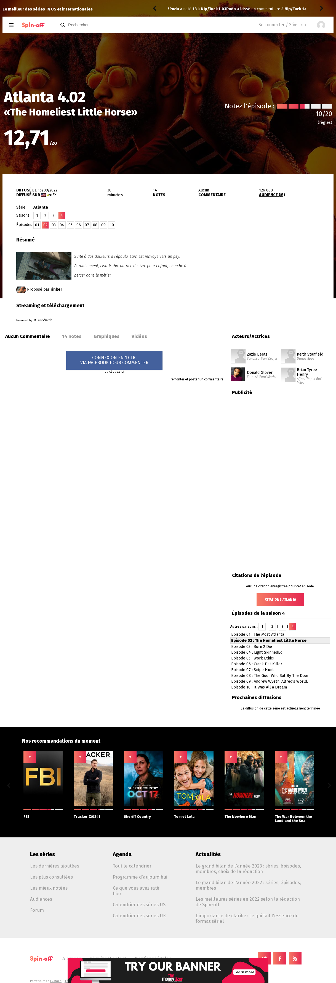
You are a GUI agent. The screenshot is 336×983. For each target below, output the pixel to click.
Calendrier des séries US (139, 904)
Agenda (122, 854)
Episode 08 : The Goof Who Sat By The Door (270, 675)
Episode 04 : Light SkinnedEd (256, 652)
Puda (174, 9)
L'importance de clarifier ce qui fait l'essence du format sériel (247, 918)
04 (62, 225)
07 (87, 225)
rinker (56, 289)
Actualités (208, 854)
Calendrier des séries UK (139, 915)
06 (78, 225)
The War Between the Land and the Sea (294, 816)
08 (95, 225)
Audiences (41, 899)
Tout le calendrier (132, 866)
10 (112, 225)
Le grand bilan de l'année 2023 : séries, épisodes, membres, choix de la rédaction (248, 868)
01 (37, 225)
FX (54, 195)
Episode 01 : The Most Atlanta (257, 634)
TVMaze (56, 981)
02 (45, 225)
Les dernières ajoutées (54, 866)
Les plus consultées (51, 877)
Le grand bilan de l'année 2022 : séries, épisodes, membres (248, 885)
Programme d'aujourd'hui (140, 877)
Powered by (34, 320)
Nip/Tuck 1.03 (240, 9)
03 (54, 225)
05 (70, 225)
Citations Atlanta (280, 599)
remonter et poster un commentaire (197, 379)
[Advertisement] (269, 268)
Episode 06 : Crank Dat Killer (256, 664)
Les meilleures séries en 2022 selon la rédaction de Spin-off (248, 901)
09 (103, 225)
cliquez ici (116, 372)
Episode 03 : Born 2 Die (251, 646)
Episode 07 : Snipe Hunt (252, 669)
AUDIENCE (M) (272, 195)
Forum (37, 910)
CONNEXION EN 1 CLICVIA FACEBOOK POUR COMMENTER (114, 360)
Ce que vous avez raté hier (136, 890)
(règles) (325, 122)
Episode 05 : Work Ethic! (252, 658)
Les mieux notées (49, 888)
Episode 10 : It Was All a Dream (259, 687)
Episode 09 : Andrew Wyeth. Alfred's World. (269, 681)
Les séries (42, 854)
